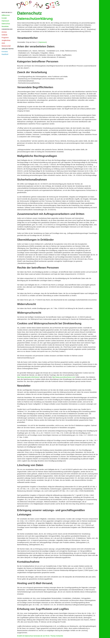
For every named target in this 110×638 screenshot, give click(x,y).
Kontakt (4, 18)
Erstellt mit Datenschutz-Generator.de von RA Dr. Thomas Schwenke (40, 636)
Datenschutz (6, 23)
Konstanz (5, 51)
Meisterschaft (6, 46)
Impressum (5, 21)
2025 (3, 43)
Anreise (4, 32)
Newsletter (5, 26)
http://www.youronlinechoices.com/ (63, 377)
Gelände (4, 35)
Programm (5, 37)
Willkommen (6, 15)
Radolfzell (5, 54)
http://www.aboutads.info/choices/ (28, 377)
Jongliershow (6, 40)
